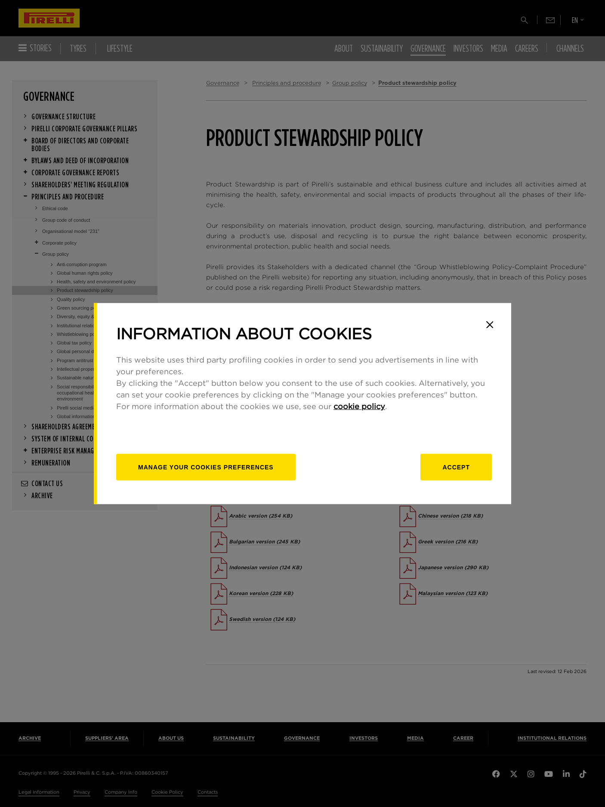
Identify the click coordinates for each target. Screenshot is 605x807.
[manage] (206, 466)
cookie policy (359, 406)
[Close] (489, 324)
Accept (456, 466)
